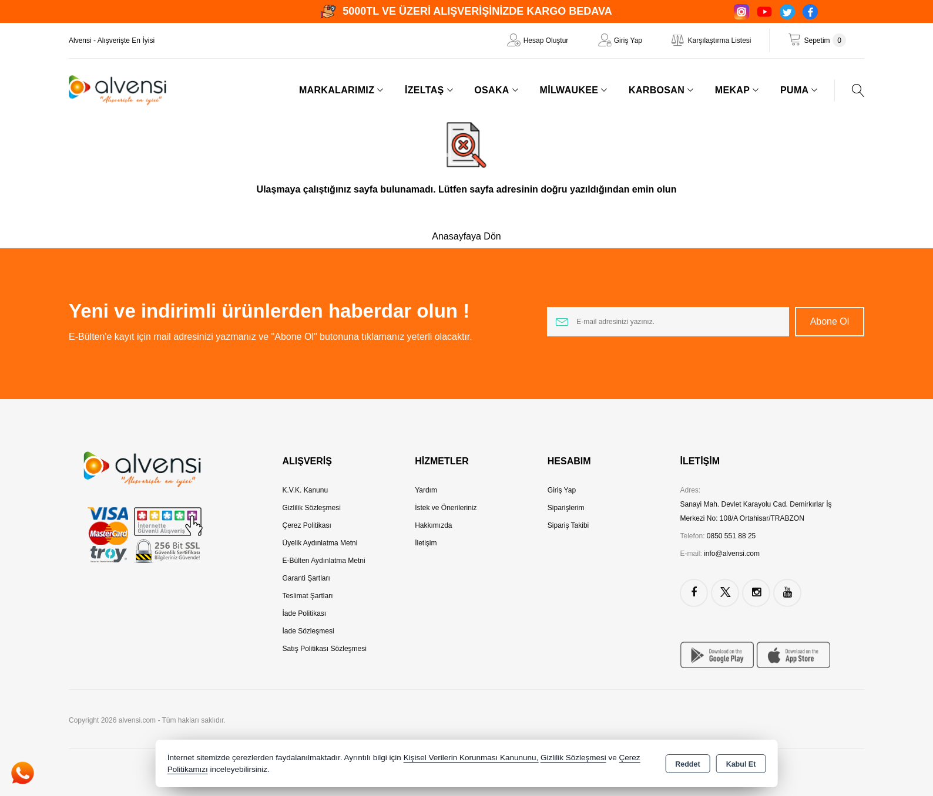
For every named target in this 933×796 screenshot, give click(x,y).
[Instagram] (741, 12)
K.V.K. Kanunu (305, 490)
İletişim (426, 543)
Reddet (687, 764)
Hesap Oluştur (546, 40)
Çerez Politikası (307, 525)
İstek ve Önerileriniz (445, 508)
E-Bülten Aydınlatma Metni (324, 560)
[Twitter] (787, 12)
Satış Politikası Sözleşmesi (325, 649)
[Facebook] (810, 12)
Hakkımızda (433, 525)
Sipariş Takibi (568, 525)
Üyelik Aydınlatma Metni (320, 543)
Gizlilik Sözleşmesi (312, 508)
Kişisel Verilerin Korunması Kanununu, (471, 757)
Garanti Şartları (306, 578)
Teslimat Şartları (308, 596)
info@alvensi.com (732, 553)
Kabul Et (741, 764)
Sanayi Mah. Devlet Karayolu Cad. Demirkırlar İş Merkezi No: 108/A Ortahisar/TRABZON (755, 511)
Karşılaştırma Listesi (719, 40)
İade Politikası (305, 613)
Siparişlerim (566, 508)
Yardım (426, 490)
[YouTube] (764, 12)
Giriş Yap (628, 40)
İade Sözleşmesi (308, 631)
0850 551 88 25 (731, 536)
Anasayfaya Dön (466, 236)
